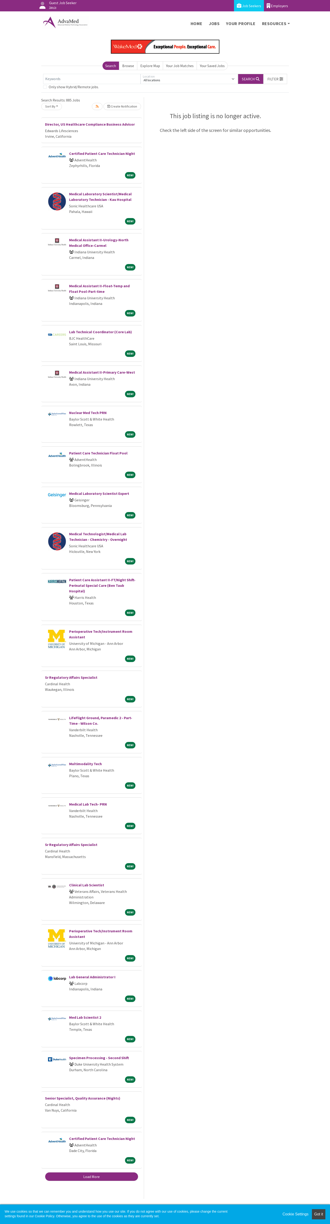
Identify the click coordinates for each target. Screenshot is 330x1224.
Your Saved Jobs (212, 65)
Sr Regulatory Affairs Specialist (71, 677)
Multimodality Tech (85, 763)
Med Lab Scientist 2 (85, 1017)
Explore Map (150, 65)
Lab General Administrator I (92, 977)
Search (110, 65)
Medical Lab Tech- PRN (88, 804)
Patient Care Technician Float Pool (98, 453)
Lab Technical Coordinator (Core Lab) (100, 332)
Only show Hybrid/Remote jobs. (74, 87)
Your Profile (241, 23)
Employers (277, 6)
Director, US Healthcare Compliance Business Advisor (90, 124)
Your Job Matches (180, 65)
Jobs (214, 23)
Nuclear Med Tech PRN (88, 412)
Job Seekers (249, 6)
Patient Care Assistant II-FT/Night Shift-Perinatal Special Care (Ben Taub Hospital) (102, 585)
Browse (128, 65)
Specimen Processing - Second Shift (99, 1057)
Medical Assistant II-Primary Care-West (102, 372)
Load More (91, 1176)
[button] (275, 79)
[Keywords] (92, 79)
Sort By (50, 106)
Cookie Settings (295, 1214)
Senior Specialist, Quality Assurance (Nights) (82, 1098)
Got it (318, 1214)
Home (196, 23)
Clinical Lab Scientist (86, 885)
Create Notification (122, 106)
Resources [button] (274, 23)
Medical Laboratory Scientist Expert (99, 493)
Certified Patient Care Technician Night (102, 153)
